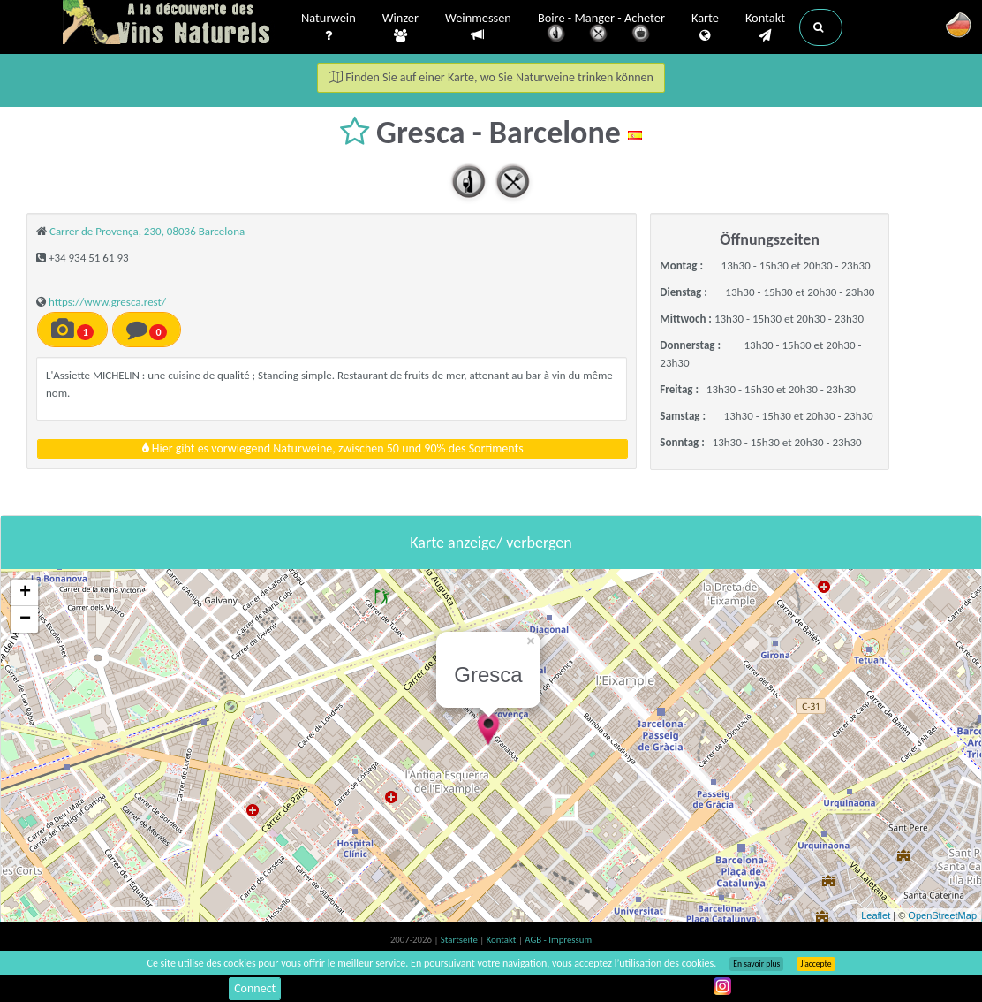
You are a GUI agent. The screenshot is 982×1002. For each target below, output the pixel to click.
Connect (255, 988)
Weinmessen (478, 26)
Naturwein (328, 27)
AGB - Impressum (558, 939)
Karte (705, 27)
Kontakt (765, 27)
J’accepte (815, 964)
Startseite (460, 939)
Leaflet (875, 915)
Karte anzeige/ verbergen (490, 542)
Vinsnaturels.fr (173, 24)
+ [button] (25, 593)
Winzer (400, 27)
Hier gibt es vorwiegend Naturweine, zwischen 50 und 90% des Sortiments (333, 448)
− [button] (25, 619)
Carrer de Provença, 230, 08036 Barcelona (147, 231)
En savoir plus (756, 964)
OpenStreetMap (942, 915)
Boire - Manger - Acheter (601, 28)
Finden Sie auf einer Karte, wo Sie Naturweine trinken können (491, 77)
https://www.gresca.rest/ (107, 301)
